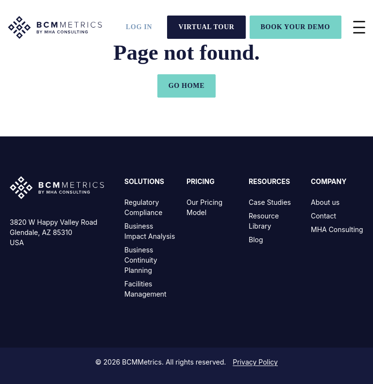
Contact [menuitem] (323, 216)
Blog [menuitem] (256, 239)
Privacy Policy (255, 362)
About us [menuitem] (325, 202)
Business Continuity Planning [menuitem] (140, 260)
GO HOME (187, 85)
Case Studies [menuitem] (270, 202)
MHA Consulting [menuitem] (337, 229)
